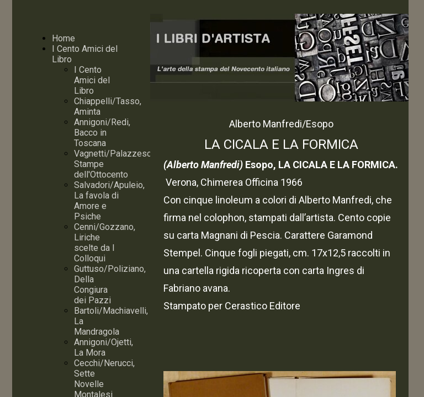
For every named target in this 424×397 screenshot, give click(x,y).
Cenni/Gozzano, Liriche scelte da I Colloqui (104, 243)
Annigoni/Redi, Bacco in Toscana (102, 132)
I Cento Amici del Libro (92, 80)
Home (63, 38)
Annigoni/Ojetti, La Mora (103, 347)
